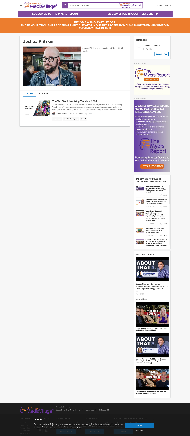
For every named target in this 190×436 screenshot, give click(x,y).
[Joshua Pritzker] (59, 113)
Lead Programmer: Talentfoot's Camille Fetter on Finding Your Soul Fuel (152, 329)
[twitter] (147, 48)
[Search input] (83, 5)
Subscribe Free (161, 54)
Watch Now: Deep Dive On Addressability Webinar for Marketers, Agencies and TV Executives (156, 189)
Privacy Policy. (76, 428)
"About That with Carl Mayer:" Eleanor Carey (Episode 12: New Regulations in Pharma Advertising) (151, 361)
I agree (139, 425)
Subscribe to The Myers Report (55, 14)
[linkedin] (151, 48)
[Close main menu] (153, 420)
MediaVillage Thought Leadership (132, 14)
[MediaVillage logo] (37, 410)
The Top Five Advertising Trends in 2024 (74, 101)
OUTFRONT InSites (151, 45)
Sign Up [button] (168, 5)
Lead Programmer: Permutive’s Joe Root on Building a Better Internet (151, 393)
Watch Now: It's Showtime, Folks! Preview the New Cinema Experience (155, 230)
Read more (139, 431)
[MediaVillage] (40, 5)
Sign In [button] (159, 5)
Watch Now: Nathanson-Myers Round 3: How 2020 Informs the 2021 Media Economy (156, 201)
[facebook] (143, 48)
